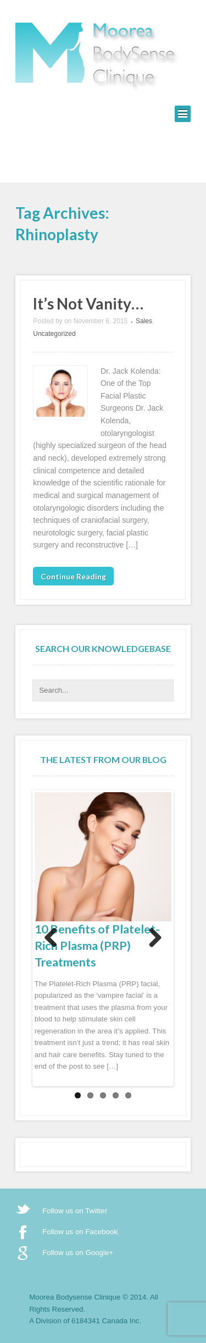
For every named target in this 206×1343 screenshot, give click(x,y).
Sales (144, 321)
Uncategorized (54, 334)
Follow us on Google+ (77, 1252)
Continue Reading (73, 576)
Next (155, 938)
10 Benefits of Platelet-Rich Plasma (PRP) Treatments (97, 945)
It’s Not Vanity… (88, 303)
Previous (51, 938)
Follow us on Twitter (74, 1211)
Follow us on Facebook (80, 1232)
